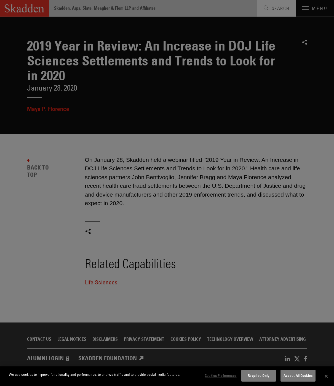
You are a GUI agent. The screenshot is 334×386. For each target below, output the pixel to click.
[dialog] (167, 376)
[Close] (326, 376)
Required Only (258, 375)
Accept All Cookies (298, 375)
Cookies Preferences (220, 375)
